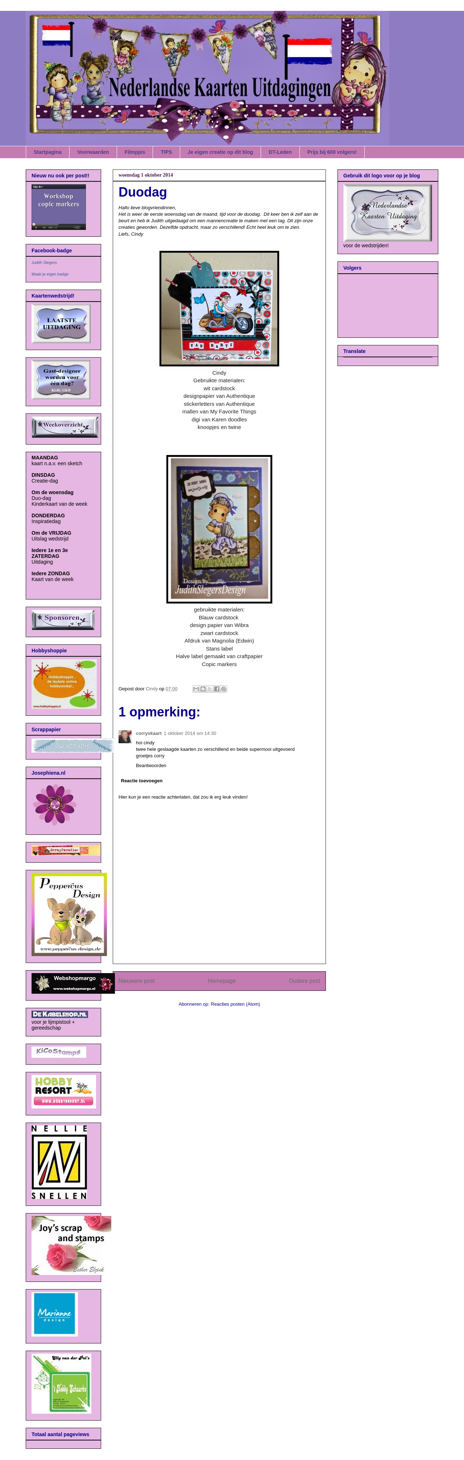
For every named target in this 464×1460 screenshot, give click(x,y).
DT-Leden (280, 152)
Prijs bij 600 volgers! (332, 152)
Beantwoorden (151, 765)
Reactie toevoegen (142, 780)
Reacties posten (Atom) (235, 1004)
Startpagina (48, 152)
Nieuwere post (137, 981)
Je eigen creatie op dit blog (220, 152)
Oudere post (304, 981)
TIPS (166, 152)
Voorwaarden (93, 152)
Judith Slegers (44, 262)
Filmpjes (135, 152)
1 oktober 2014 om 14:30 (190, 733)
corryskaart (149, 733)
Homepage (222, 981)
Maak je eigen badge (50, 274)
